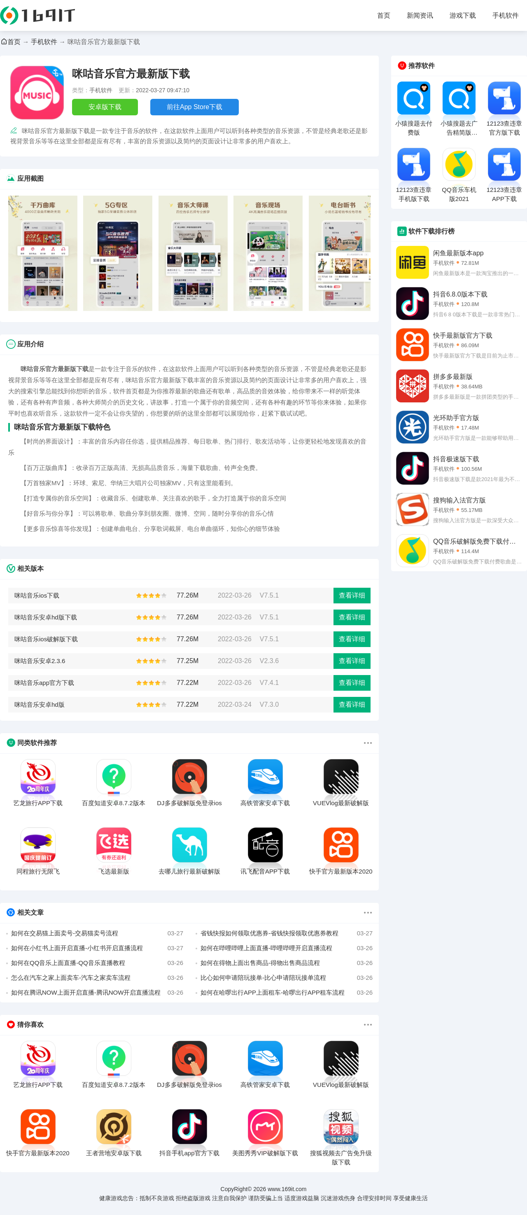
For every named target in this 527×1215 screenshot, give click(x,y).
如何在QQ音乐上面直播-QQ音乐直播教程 (97, 963)
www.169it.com (287, 1189)
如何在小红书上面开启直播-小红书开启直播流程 (97, 948)
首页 (383, 15)
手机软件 (505, 15)
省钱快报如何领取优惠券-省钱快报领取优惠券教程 (287, 933)
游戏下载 (463, 15)
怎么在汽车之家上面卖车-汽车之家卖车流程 (97, 977)
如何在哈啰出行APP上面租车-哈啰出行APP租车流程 (287, 992)
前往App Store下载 (194, 106)
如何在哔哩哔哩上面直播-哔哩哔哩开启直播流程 (287, 948)
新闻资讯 (420, 15)
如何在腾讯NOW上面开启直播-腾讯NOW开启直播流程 (97, 992)
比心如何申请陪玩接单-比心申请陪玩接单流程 (287, 977)
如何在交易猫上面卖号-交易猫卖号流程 (97, 933)
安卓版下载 (105, 106)
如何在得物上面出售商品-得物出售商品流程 (287, 963)
